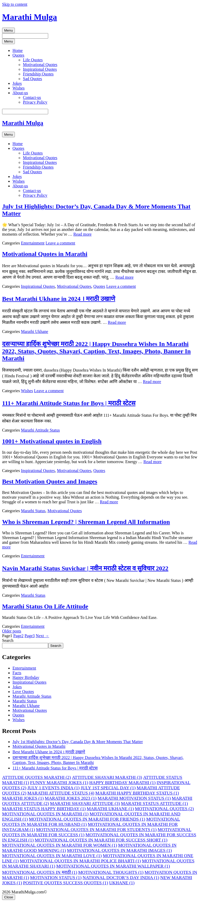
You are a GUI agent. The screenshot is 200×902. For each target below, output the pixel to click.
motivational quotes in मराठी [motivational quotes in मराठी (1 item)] (39, 872)
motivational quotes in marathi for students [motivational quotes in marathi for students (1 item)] (96, 829)
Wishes (18, 88)
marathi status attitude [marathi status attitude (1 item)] (154, 803)
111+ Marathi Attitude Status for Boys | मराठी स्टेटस (68, 403)
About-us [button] (20, 93)
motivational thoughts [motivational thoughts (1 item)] (110, 872)
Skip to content (14, 4)
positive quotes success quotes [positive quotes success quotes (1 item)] (65, 882)
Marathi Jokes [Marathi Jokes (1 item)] (23, 798)
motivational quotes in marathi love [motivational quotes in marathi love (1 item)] (52, 855)
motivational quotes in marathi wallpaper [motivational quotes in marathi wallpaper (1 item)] (113, 866)
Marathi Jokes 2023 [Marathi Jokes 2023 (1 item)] (71, 798)
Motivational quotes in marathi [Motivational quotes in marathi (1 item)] (45, 813)
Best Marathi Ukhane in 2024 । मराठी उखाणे (58, 298)
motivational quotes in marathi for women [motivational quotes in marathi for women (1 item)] (59, 845)
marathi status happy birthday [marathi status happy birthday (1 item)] (44, 808)
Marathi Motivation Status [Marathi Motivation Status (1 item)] (134, 798)
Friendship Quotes (38, 74)
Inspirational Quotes (40, 69)
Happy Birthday (25, 677)
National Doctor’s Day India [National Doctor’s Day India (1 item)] (121, 877)
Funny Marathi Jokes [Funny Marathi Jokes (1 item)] (59, 782)
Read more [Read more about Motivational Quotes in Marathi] (124, 277)
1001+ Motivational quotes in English (52, 441)
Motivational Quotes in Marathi (44, 253)
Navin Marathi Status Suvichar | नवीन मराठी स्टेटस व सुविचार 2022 (85, 568)
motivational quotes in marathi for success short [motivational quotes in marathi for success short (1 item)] (101, 840)
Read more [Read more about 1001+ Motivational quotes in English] (152, 461)
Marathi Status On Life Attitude (45, 606)
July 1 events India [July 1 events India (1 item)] (53, 787)
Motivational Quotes (40, 64)
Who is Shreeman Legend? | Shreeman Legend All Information (86, 521)
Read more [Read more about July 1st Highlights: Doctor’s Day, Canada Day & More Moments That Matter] (82, 234)
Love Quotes (23, 691)
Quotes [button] (18, 55)
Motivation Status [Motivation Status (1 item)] (56, 877)
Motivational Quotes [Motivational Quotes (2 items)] (164, 808)
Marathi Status (33, 511)
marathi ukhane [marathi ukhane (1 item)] (110, 808)
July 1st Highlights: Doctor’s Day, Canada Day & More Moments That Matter (77, 741)
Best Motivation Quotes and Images (49, 481)
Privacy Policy (35, 102)
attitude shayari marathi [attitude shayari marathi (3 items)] (107, 777)
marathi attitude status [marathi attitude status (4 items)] (60, 793)
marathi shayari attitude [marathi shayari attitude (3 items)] (85, 803)
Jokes (17, 83)
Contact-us (32, 97)
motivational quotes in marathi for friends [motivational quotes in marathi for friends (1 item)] (87, 819)
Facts (16, 673)
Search (8, 640)
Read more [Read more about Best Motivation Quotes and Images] (109, 502)
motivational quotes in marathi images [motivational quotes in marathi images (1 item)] (119, 850)
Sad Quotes (32, 78)
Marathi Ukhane (34, 331)
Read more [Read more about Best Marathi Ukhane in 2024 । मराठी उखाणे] (117, 322)
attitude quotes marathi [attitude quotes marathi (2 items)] (36, 777)
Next (42, 636)
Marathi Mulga (29, 17)
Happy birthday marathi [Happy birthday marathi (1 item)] (122, 782)
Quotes (99, 286)
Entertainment (33, 243)
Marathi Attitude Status (40, 430)
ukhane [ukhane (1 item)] (122, 882)
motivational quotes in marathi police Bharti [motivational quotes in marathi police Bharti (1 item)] (80, 860)
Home (17, 50)
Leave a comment (60, 243)
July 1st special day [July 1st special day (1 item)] (108, 787)
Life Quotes (33, 60)
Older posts (11, 631)
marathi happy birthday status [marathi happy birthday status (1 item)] (137, 793)
